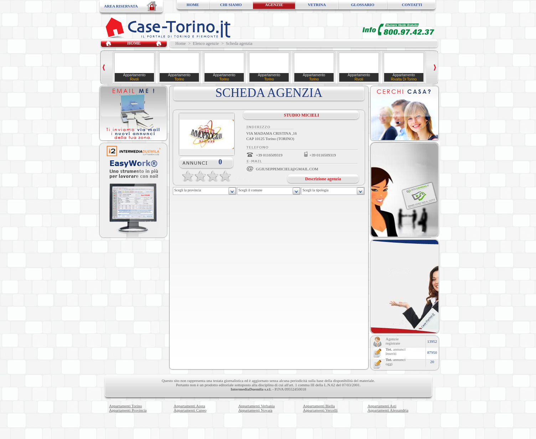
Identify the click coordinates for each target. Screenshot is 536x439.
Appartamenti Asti (381, 406)
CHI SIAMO (231, 4)
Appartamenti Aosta (189, 406)
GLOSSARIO (362, 4)
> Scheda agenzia (236, 43)
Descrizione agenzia (323, 178)
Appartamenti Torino (125, 406)
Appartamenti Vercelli (320, 410)
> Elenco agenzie (203, 43)
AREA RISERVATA (121, 6)
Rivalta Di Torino (404, 79)
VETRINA (317, 4)
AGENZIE (274, 4)
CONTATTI (412, 4)
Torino (179, 79)
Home (179, 43)
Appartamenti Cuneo (190, 410)
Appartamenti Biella (319, 406)
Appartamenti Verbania (256, 406)
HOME (193, 4)
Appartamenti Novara (255, 410)
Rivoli (134, 79)
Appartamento (134, 75)
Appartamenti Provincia (127, 410)
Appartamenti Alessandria (387, 410)
